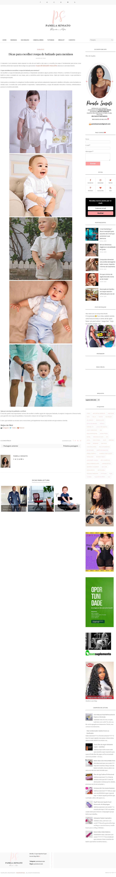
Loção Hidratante (92, 430)
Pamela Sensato (20, 456)
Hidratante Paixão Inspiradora (102, 818)
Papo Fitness (96, 440)
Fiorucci (102, 423)
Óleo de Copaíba (90, 56)
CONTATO (72, 40)
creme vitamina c (91, 453)
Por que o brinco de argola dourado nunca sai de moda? (107, 276)
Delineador (90, 420)
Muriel (89, 437)
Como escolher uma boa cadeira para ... (40, 508)
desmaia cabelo (100, 457)
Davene (101, 417)
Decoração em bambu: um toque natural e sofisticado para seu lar (107, 291)
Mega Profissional (92, 433)
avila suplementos (104, 447)
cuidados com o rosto (105, 453)
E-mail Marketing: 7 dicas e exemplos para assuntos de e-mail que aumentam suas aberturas (107, 233)
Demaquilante (100, 420)
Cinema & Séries (38, 40)
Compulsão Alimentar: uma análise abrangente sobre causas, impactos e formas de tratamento (107, 263)
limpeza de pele (106, 463)
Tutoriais (50, 40)
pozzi (110, 473)
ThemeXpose (20, 872)
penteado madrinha (92, 473)
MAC (101, 430)
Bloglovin (100, 188)
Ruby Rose (104, 443)
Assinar (100, 213)
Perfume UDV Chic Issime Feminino (104, 788)
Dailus (94, 417)
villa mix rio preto (99, 477)
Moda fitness (104, 433)
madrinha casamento (93, 467)
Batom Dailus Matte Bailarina (102, 832)
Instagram (5, 428)
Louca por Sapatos (101, 427)
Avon (88, 417)
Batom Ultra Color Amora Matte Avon (104, 760)
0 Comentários (6, 440)
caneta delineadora (102, 450)
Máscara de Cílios (98, 437)
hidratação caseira (92, 460)
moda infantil (91, 470)
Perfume (111, 440)
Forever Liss (90, 427)
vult (109, 477)
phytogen (104, 473)
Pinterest (21, 428)
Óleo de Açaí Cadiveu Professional (104, 774)
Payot (104, 440)
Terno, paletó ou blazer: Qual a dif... (13, 508)
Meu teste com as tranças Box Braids (96, 313)
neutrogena (101, 470)
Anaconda (111, 413)
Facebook (90, 181)
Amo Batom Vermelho (99, 413)
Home (4, 40)
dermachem (90, 457)
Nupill (88, 440)
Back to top (110, 872)
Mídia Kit (61, 40)
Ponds (88, 443)
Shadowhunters (91, 447)
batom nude (90, 450)
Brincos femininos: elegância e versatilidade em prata (107, 247)
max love (104, 467)
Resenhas (14, 40)
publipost (40, 49)
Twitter (14, 428)
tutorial (89, 477)
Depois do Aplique (92, 423)
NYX (107, 437)
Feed (110, 188)
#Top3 (88, 413)
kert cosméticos (105, 460)
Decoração (25, 40)
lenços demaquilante (93, 463)
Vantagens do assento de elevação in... (67, 508)
